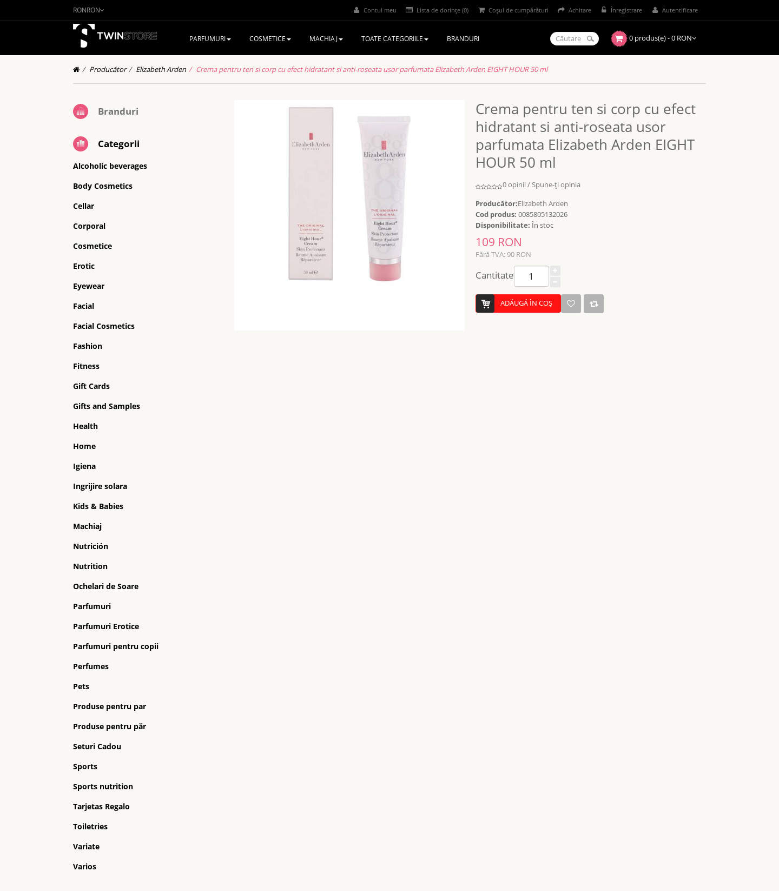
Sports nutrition (103, 786)
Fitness (86, 366)
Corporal (89, 226)
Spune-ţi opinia (556, 184)
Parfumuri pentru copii (116, 646)
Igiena (84, 466)
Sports (85, 766)
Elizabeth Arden (161, 69)
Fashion (87, 346)
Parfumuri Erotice (106, 626)
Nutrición (90, 546)
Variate (86, 846)
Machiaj (87, 526)
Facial (83, 306)
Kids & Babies (98, 506)
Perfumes (91, 666)
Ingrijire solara (100, 486)
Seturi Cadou (97, 746)
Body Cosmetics (103, 186)
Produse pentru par (109, 706)
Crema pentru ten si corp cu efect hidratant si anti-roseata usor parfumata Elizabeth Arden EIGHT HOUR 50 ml (371, 69)
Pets (81, 686)
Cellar (83, 206)
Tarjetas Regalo (101, 806)
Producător (107, 69)
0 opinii (514, 184)
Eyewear (88, 286)
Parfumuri (92, 606)
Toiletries (90, 826)
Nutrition (90, 566)
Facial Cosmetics (104, 326)
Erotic (84, 266)
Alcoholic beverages (110, 166)
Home (84, 446)
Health (85, 426)
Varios (84, 866)
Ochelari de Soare (105, 586)
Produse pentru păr (109, 726)
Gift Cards (91, 386)
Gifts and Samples (106, 406)
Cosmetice (92, 246)
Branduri (118, 111)
